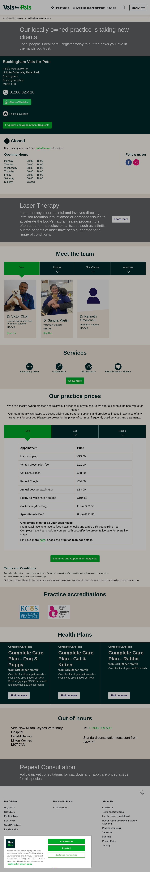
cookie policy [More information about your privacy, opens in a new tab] (13, 864)
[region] (47, 851)
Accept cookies (66, 841)
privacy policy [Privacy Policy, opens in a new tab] (26, 864)
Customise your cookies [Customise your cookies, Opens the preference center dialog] (66, 855)
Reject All (66, 848)
